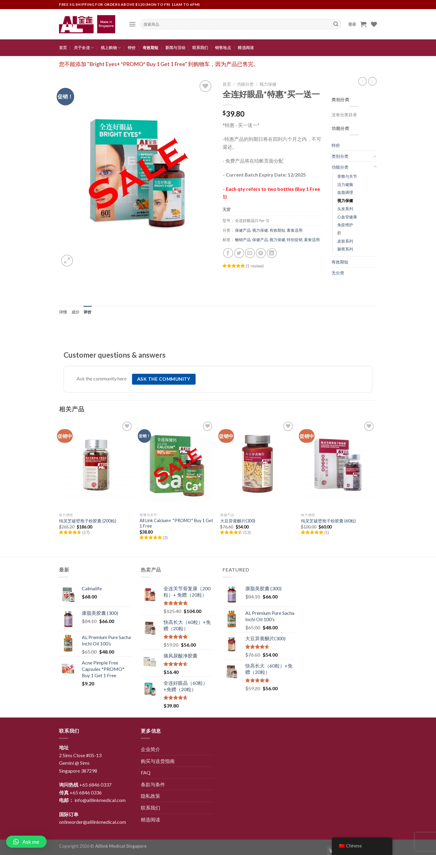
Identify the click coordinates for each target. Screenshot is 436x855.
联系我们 (200, 47)
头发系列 (345, 208)
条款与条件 (153, 784)
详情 (63, 312)
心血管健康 (347, 216)
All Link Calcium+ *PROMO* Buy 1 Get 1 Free (176, 523)
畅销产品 (243, 239)
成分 (75, 312)
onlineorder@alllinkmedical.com (92, 822)
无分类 (338, 272)
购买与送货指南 (158, 761)
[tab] (63, 312)
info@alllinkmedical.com (100, 800)
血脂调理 (345, 192)
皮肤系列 (345, 241)
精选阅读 (246, 47)
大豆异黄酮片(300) (237, 520)
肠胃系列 (345, 249)
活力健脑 (345, 184)
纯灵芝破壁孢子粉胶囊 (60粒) (328, 520)
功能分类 (245, 84)
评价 (88, 312)
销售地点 (223, 47)
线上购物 (111, 48)
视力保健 (267, 84)
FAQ (145, 772)
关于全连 (84, 48)
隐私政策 (150, 796)
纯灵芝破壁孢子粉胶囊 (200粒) (87, 520)
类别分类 (340, 156)
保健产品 (243, 230)
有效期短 (151, 47)
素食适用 (294, 230)
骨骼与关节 (347, 176)
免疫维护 (345, 224)
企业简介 (150, 749)
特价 (132, 47)
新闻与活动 (175, 47)
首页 (63, 47)
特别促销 (294, 239)
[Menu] (132, 24)
